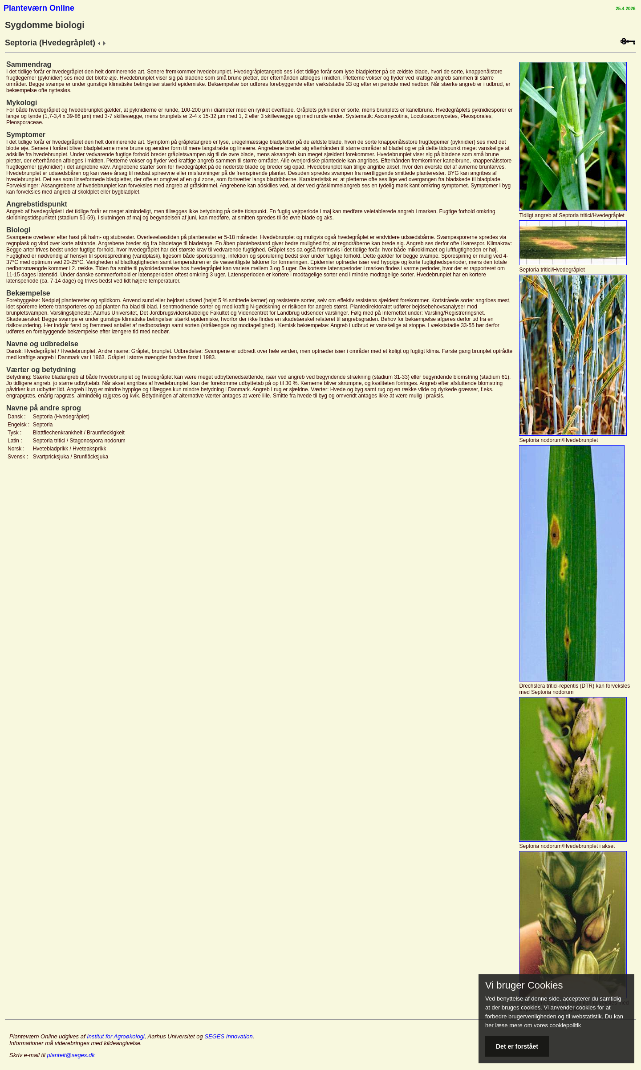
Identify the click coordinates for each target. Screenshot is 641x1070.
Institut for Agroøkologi (116, 1036)
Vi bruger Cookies (524, 985)
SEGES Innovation (228, 1036)
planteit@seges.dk (71, 1055)
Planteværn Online (39, 8)
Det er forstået (517, 1046)
